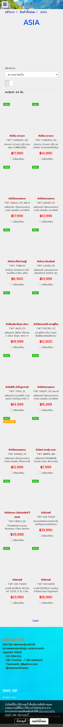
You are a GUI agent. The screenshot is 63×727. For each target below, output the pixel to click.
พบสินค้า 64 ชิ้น (14, 92)
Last (36, 620)
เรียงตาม (11, 68)
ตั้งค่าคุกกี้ (21, 721)
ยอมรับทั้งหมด (39, 721)
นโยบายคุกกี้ (23, 714)
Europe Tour (9, 697)
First (27, 620)
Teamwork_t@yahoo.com (22, 664)
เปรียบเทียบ (18, 159)
